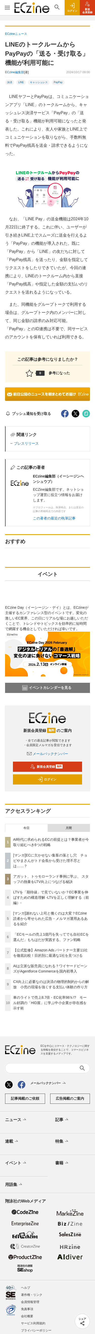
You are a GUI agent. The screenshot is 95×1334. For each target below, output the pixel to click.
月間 (69, 828)
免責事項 (27, 1309)
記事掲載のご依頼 (25, 1098)
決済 (9, 82)
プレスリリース (26, 443)
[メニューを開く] (7, 7)
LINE (21, 82)
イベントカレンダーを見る (46, 687)
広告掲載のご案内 (70, 1098)
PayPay (58, 82)
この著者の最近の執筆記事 (54, 518)
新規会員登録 (46, 766)
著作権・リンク (31, 1295)
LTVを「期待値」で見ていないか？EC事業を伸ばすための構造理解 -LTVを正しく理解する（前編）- (51, 897)
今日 (26, 828)
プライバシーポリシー (36, 1330)
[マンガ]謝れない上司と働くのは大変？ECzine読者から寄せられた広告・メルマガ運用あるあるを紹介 (50, 918)
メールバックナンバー (47, 754)
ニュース (16, 1119)
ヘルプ (25, 1287)
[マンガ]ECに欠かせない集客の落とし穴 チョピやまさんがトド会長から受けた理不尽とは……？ (50, 860)
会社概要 (27, 1316)
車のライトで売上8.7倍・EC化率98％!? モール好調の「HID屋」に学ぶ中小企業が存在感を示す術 (50, 1002)
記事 (62, 1119)
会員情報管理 (30, 1302)
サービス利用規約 (33, 1323)
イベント (16, 1163)
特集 (62, 1141)
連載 (12, 1141)
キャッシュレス (39, 82)
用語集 (14, 1184)
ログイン (46, 779)
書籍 (62, 1163)
